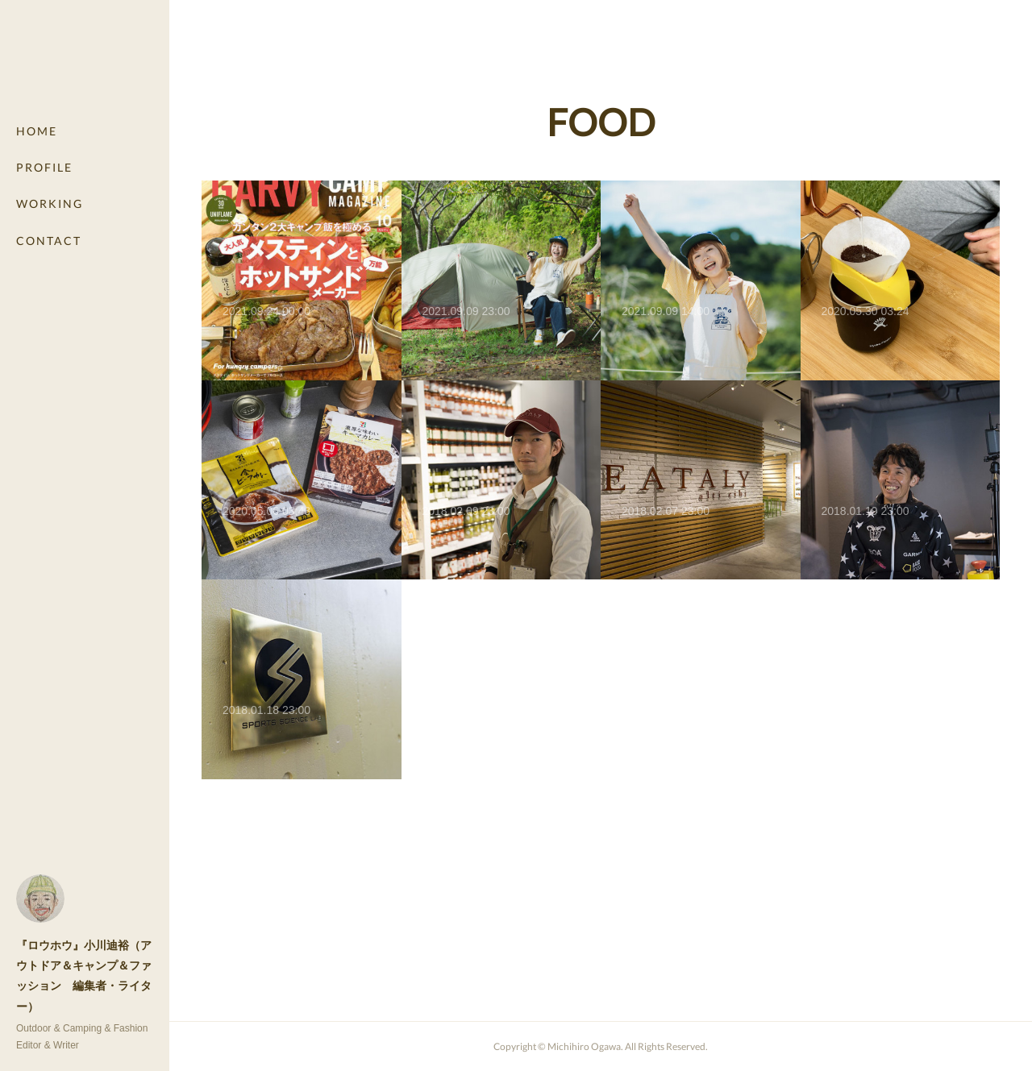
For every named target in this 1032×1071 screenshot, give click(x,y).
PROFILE (44, 167)
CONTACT (48, 240)
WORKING (49, 203)
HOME (36, 131)
